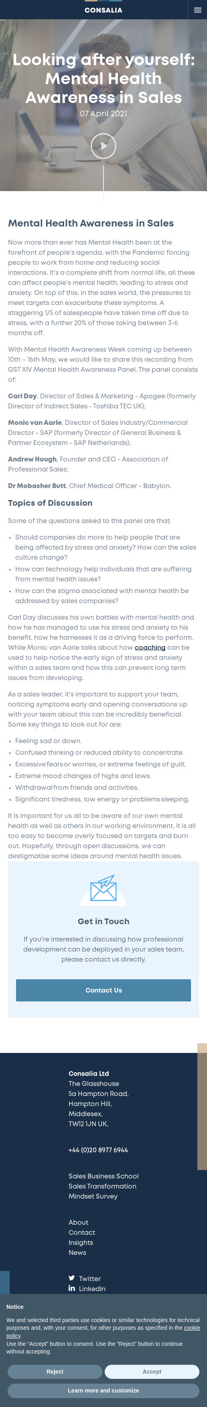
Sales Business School (104, 1177)
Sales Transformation (102, 1187)
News (77, 1253)
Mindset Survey (93, 1197)
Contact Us (103, 991)
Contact (82, 1233)
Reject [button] (55, 1371)
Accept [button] (152, 1371)
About (78, 1223)
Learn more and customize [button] (103, 1390)
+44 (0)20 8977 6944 (98, 1150)
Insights (81, 1243)
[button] (103, 146)
